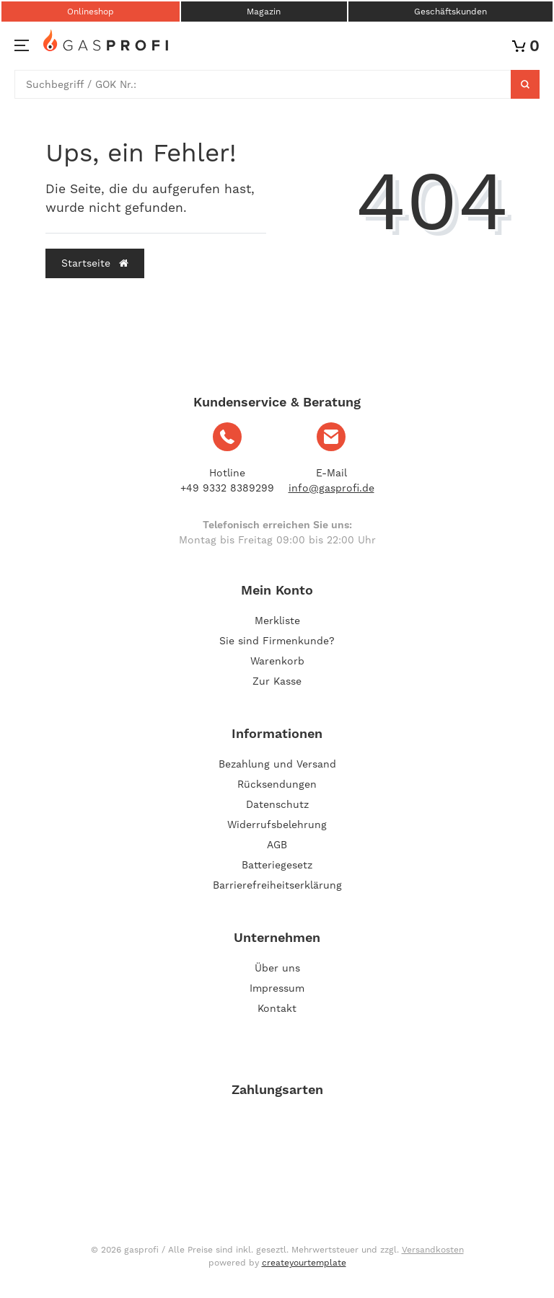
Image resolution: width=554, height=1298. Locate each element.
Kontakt (277, 1008)
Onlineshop (90, 11)
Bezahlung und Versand (277, 764)
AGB (277, 844)
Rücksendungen (277, 784)
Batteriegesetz (277, 865)
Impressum (277, 988)
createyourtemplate (304, 1263)
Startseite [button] (94, 263)
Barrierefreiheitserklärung (277, 885)
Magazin (264, 11)
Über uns (277, 968)
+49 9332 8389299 (227, 488)
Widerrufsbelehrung (277, 824)
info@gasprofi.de (331, 488)
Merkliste (277, 620)
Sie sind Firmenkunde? (277, 640)
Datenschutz (277, 804)
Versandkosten (433, 1250)
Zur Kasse (277, 681)
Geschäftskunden (450, 11)
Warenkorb (277, 661)
